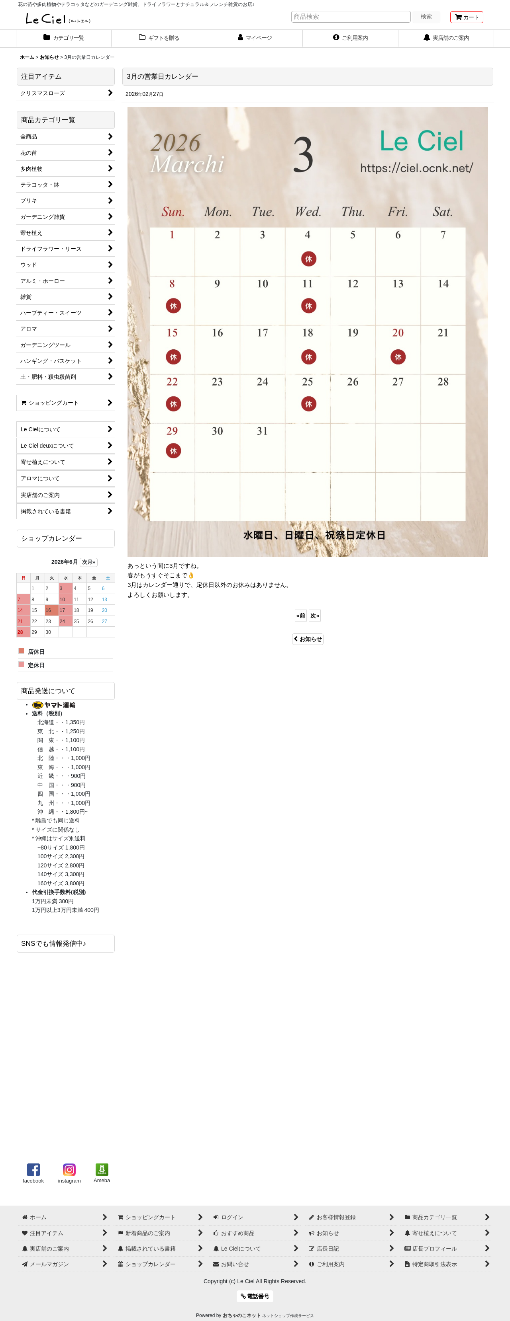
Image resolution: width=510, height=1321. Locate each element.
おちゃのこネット (242, 1315)
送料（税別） (48, 713)
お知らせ (308, 639)
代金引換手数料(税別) (59, 892)
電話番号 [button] (255, 1296)
